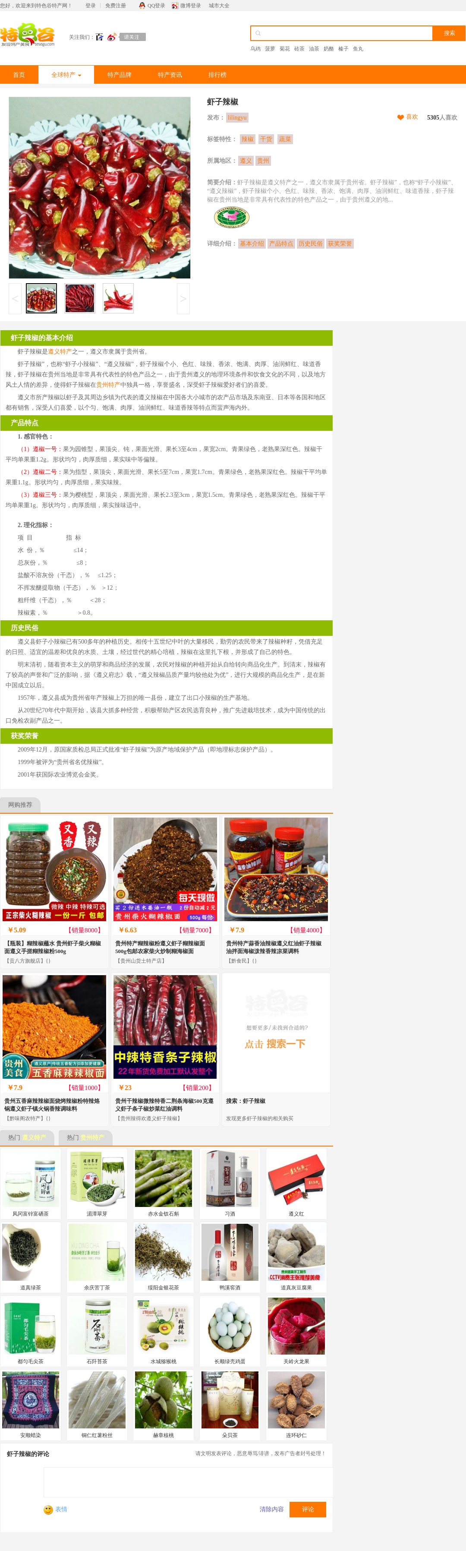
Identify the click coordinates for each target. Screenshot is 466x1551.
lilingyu (237, 117)
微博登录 (190, 6)
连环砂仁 (296, 1435)
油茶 (314, 49)
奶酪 (329, 49)
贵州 (263, 161)
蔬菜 (285, 139)
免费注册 (115, 6)
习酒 (230, 1214)
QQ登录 (156, 6)
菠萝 (270, 49)
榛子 (343, 49)
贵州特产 (108, 385)
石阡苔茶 (97, 1361)
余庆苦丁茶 (97, 1288)
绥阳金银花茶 (163, 1288)
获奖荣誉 (340, 243)
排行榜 (217, 75)
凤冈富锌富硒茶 (31, 1214)
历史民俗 (311, 243)
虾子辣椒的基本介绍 (42, 337)
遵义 (246, 161)
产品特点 (281, 243)
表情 (55, 1509)
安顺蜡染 (30, 1435)
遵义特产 (60, 351)
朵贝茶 (230, 1435)
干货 (266, 139)
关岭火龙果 (296, 1361)
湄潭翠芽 (97, 1214)
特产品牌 (119, 75)
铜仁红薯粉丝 (97, 1435)
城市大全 (219, 6)
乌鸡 (255, 49)
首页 (19, 75)
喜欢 (412, 117)
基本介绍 (252, 243)
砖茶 (299, 49)
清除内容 (272, 1509)
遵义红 (296, 1214)
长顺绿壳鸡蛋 (230, 1361)
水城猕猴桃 (163, 1361)
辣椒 (248, 139)
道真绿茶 (30, 1288)
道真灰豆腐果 (296, 1288)
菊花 (285, 49)
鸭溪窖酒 (230, 1288)
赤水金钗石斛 (163, 1214)
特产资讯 (170, 75)
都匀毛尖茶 (31, 1361)
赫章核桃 (163, 1435)
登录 (90, 6)
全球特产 (66, 75)
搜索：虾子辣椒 (245, 1101)
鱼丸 (358, 49)
